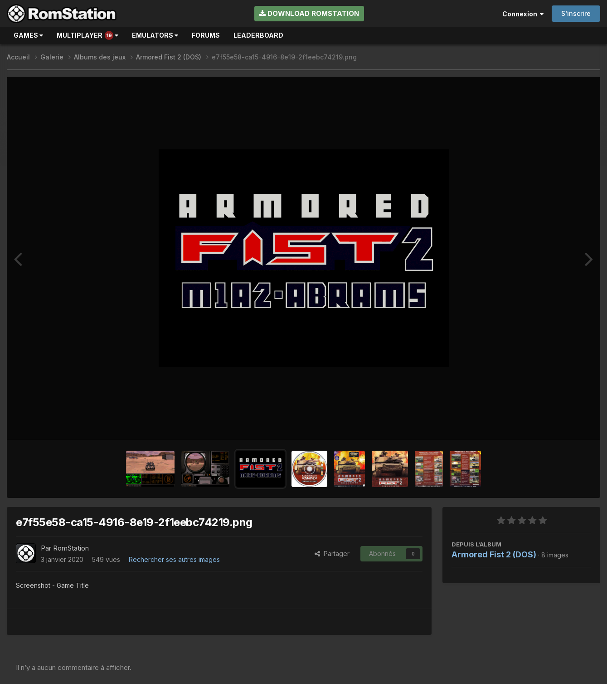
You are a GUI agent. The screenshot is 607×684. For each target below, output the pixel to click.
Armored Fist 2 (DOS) (494, 554)
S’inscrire (576, 13)
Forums (206, 35)
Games (28, 35)
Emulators (155, 35)
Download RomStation (309, 13)
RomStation (71, 548)
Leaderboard (258, 35)
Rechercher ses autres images (174, 559)
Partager (332, 553)
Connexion (523, 14)
